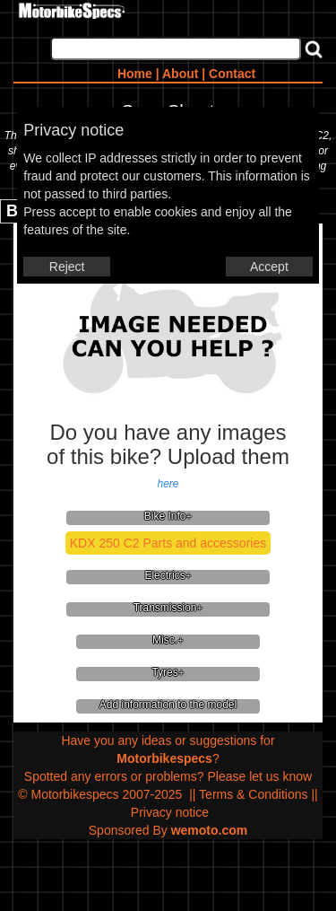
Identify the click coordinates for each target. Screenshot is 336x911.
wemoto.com (209, 830)
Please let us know (259, 776)
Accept (269, 266)
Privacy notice (170, 812)
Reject (67, 266)
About (180, 73)
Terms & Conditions (253, 794)
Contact (232, 73)
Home (134, 73)
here (167, 483)
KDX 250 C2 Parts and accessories (168, 543)
